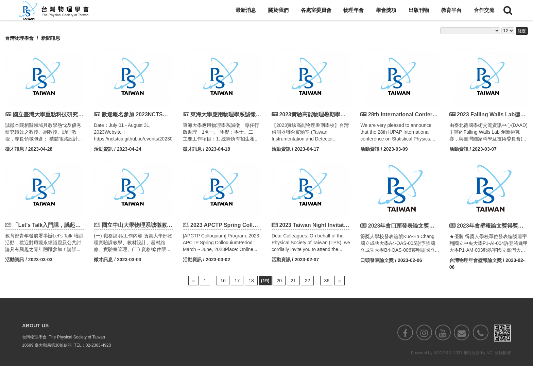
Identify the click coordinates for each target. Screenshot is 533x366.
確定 (522, 31)
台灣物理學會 (19, 38)
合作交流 (484, 10)
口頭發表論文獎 (377, 260)
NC (489, 361)
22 (307, 280)
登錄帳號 (503, 361)
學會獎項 (386, 10)
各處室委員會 (316, 10)
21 (293, 280)
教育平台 (451, 10)
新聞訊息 (50, 38)
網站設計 (472, 361)
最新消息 (246, 10)
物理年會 (353, 10)
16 (223, 280)
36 (326, 280)
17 (237, 280)
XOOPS (440, 361)
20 (279, 280)
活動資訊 (103, 149)
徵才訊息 (14, 149)
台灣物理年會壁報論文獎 (475, 260)
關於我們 (278, 10)
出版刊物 (419, 10)
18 (251, 280)
